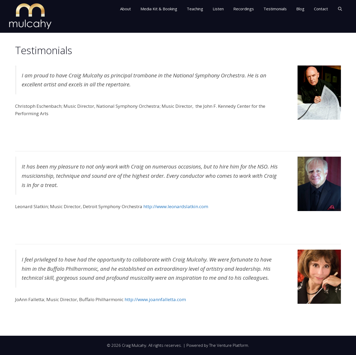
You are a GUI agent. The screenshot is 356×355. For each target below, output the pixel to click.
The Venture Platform (228, 345)
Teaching (195, 8)
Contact (321, 8)
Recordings (243, 8)
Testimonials (275, 8)
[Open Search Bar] (340, 8)
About (125, 8)
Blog (300, 8)
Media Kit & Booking (158, 8)
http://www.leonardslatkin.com (175, 206)
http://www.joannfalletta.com (155, 299)
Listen (218, 8)
